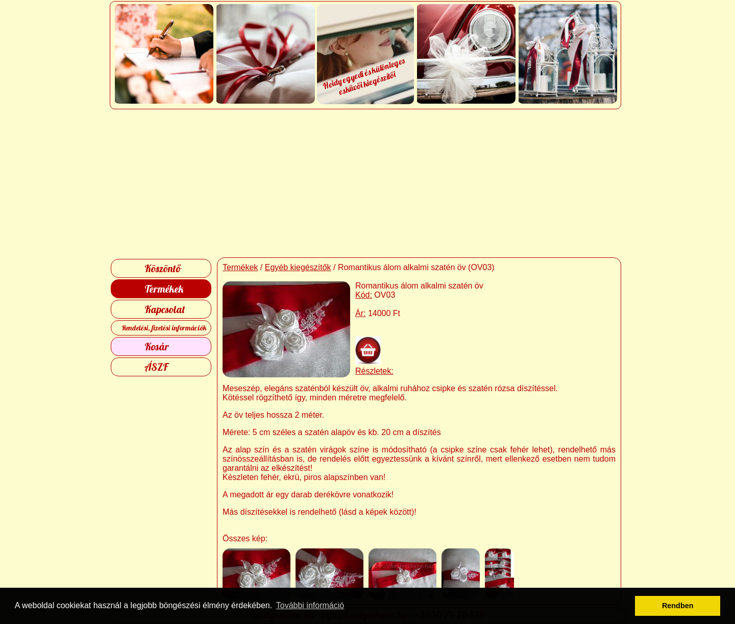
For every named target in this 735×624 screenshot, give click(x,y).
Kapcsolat (164, 309)
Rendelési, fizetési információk (164, 327)
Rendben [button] (678, 606)
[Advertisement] (368, 183)
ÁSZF (156, 367)
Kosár (156, 346)
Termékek (163, 288)
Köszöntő (162, 268)
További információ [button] (310, 605)
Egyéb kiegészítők (298, 267)
